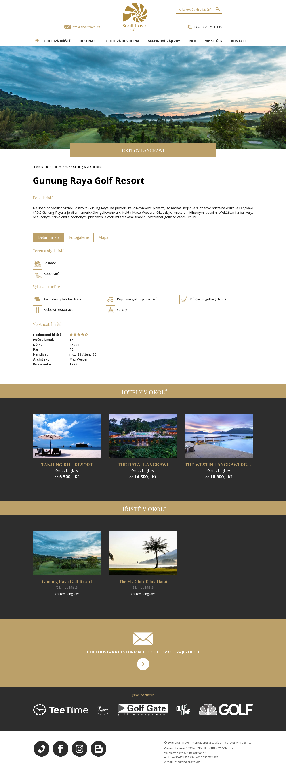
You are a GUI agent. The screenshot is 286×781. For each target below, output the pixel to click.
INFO (192, 41)
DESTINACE (88, 41)
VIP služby (213, 41)
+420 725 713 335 (207, 27)
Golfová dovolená (122, 41)
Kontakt (239, 41)
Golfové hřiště (61, 167)
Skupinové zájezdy (164, 41)
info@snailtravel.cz (86, 27)
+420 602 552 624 (183, 757)
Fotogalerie (79, 237)
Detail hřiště (48, 237)
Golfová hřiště (57, 41)
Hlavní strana (41, 167)
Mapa (103, 237)
